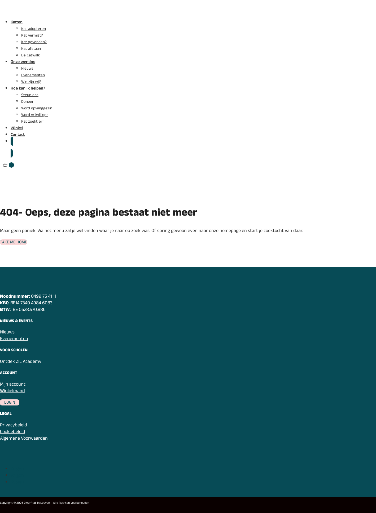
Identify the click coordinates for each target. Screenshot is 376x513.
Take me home (13, 242)
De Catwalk (30, 55)
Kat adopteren (33, 29)
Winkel (17, 128)
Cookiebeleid (12, 431)
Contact (18, 135)
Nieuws (27, 68)
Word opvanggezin (36, 108)
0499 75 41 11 (43, 296)
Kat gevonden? (34, 42)
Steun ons (29, 95)
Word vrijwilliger (34, 115)
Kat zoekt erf (32, 121)
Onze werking (23, 62)
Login (9, 402)
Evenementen (33, 75)
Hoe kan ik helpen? (28, 88)
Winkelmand (12, 390)
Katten (17, 22)
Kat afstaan (31, 48)
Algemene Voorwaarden (24, 438)
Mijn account (12, 384)
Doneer (27, 101)
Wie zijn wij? (31, 81)
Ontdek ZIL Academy (20, 361)
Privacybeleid (13, 425)
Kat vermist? (32, 35)
